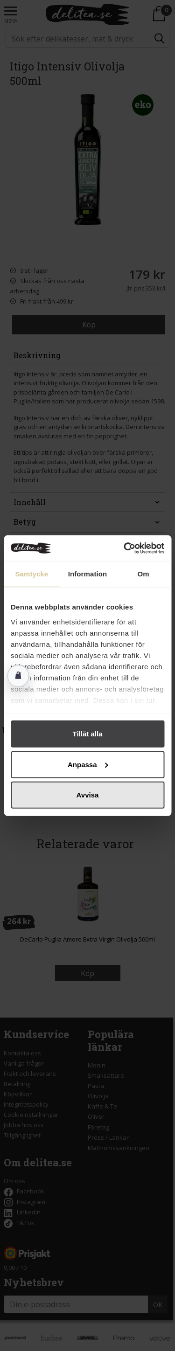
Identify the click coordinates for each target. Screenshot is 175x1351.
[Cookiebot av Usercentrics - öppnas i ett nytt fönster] (124, 548)
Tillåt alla (88, 734)
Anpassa (88, 764)
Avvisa (88, 795)
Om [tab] (143, 574)
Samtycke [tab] (31, 574)
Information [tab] (87, 574)
